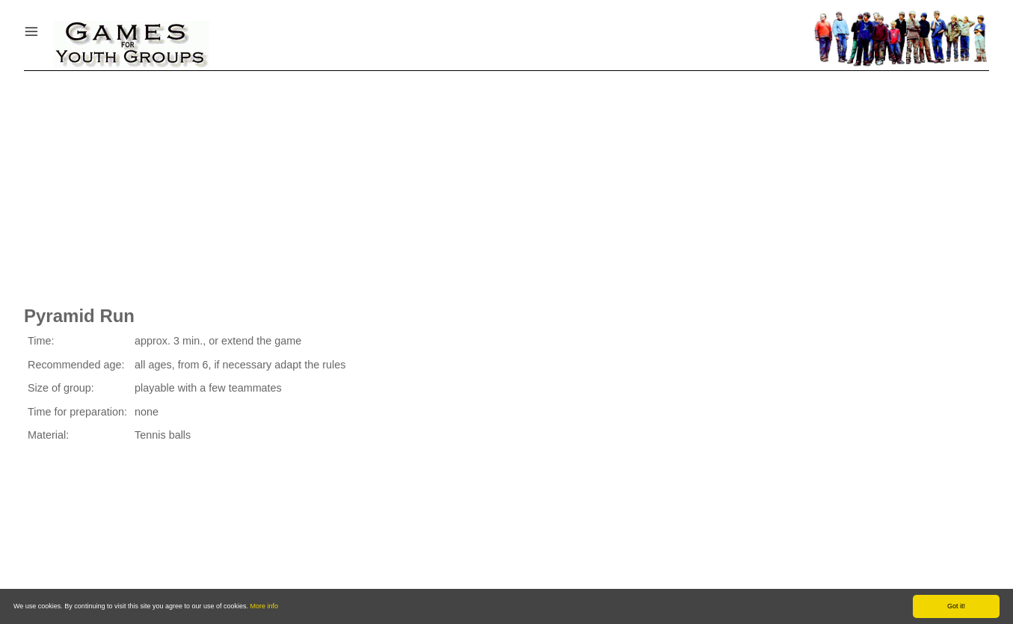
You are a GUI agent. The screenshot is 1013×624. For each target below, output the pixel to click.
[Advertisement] (507, 183)
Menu (50, 28)
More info (264, 606)
